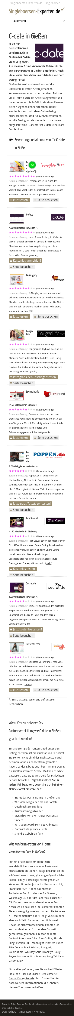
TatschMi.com (33, 644)
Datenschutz (9, 1011)
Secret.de (31, 583)
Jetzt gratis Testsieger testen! (32, 503)
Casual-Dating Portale (21, 978)
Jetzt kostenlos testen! (27, 629)
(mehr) (33, 371)
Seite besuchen (47, 200)
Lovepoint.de (32, 391)
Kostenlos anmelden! (27, 260)
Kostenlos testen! (24, 569)
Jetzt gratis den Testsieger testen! (34, 377)
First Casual (32, 518)
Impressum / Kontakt (32, 1011)
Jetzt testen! (20, 200)
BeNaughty (31, 275)
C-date (29, 214)
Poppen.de (27, 457)
